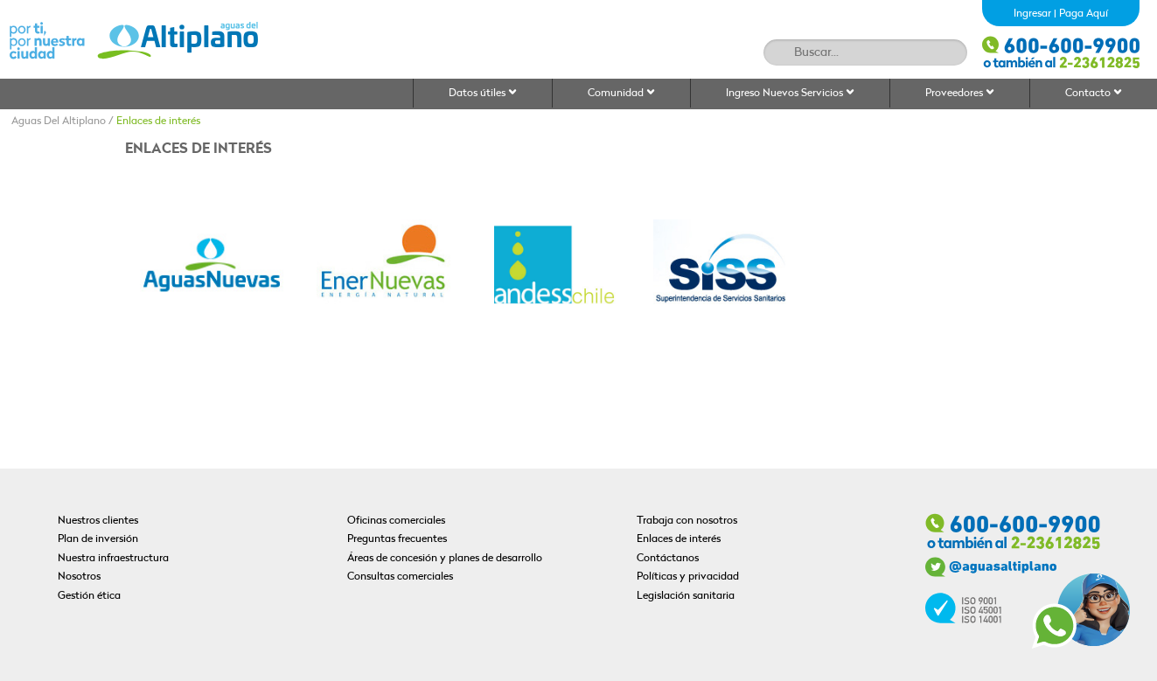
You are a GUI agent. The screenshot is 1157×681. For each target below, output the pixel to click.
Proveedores (959, 93)
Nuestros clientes (98, 521)
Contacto (1093, 93)
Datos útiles (483, 93)
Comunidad (621, 93)
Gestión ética (89, 596)
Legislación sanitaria (686, 596)
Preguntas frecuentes (397, 539)
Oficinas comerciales (396, 521)
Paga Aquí (1083, 14)
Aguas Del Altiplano (58, 121)
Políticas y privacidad (688, 577)
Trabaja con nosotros (687, 521)
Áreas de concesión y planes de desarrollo (444, 558)
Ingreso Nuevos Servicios (790, 93)
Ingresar (1032, 14)
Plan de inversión (98, 539)
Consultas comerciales (400, 577)
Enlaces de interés (158, 121)
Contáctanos (668, 558)
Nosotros (79, 577)
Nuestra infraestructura (113, 558)
